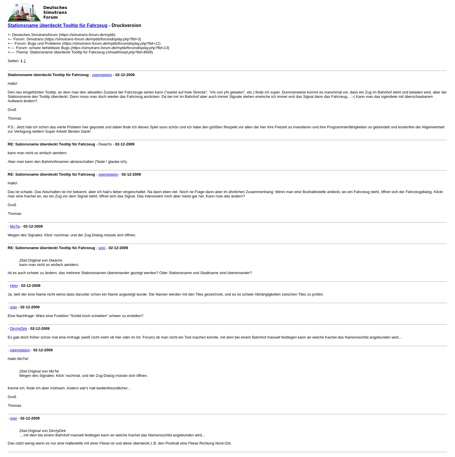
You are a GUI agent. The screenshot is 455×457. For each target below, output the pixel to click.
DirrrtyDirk (18, 328)
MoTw (15, 226)
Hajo (14, 285)
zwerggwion (102, 75)
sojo (101, 248)
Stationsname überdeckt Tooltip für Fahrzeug (58, 25)
